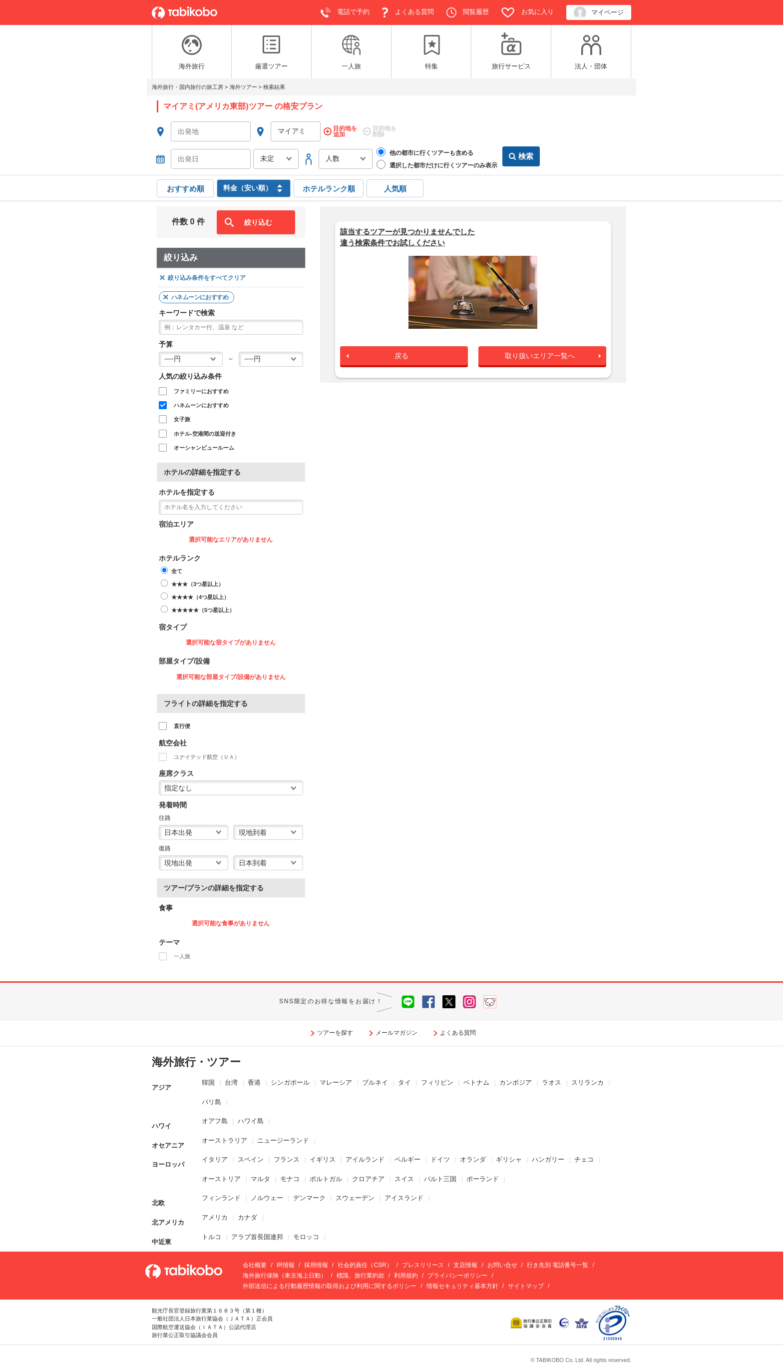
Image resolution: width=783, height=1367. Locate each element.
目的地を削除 (384, 132)
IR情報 (286, 1262)
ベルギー (407, 1157)
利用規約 (406, 1273)
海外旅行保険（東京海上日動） (285, 1273)
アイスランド (404, 1195)
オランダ (473, 1157)
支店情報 (465, 1262)
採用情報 (316, 1262)
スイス (404, 1176)
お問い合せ (502, 1262)
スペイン (251, 1157)
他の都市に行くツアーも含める (425, 151)
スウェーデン (355, 1195)
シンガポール (290, 1080)
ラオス (551, 1080)
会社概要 (255, 1262)
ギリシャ (509, 1157)
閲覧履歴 (467, 12)
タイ (404, 1080)
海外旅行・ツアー (196, 1059)
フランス (287, 1157)
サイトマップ (526, 1283)
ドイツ (440, 1157)
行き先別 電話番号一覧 (557, 1262)
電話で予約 (345, 12)
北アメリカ (168, 1215)
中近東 (161, 1234)
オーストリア (221, 1176)
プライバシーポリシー (457, 1273)
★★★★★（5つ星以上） (203, 608)
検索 (521, 157)
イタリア (215, 1157)
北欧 (158, 1195)
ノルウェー (267, 1195)
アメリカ (215, 1215)
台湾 (231, 1080)
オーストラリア (224, 1138)
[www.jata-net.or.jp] (564, 1320)
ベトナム (476, 1080)
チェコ (584, 1157)
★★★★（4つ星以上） (200, 595)
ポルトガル (326, 1176)
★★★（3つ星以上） (197, 582)
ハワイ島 (251, 1118)
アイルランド (365, 1157)
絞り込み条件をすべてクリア (207, 275)
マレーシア (336, 1080)
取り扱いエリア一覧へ (540, 353)
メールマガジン (396, 1030)
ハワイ (161, 1118)
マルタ (260, 1176)
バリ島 (211, 1099)
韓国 (208, 1080)
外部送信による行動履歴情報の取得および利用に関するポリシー (329, 1283)
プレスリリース (423, 1262)
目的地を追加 (345, 132)
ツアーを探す (335, 1030)
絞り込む (258, 220)
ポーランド (482, 1176)
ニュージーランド (283, 1138)
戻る (401, 353)
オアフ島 (215, 1118)
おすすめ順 (185, 186)
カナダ (247, 1215)
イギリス (323, 1157)
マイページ (599, 12)
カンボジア (515, 1080)
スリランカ (587, 1080)
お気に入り (527, 12)
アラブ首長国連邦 (257, 1234)
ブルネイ (375, 1080)
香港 (254, 1080)
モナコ (290, 1176)
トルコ (211, 1234)
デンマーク (309, 1195)
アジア (161, 1080)
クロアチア (368, 1176)
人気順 (395, 186)
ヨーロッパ (168, 1157)
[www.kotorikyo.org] (532, 1320)
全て (176, 569)
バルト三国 (440, 1176)
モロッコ (306, 1234)
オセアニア (168, 1138)
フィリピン (437, 1080)
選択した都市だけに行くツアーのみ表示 (437, 163)
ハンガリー (548, 1157)
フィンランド (221, 1195)
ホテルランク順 (329, 186)
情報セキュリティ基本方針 (462, 1283)
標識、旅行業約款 (361, 1273)
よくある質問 (408, 12)
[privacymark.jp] (612, 1320)
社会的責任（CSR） (365, 1262)
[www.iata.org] (581, 1320)
